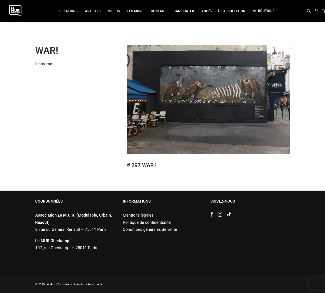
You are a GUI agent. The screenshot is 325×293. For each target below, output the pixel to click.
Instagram (44, 63)
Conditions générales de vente (150, 229)
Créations (68, 11)
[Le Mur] (15, 11)
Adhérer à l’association (223, 11)
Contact (158, 11)
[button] (309, 11)
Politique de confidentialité (147, 222)
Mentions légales (138, 215)
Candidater (184, 11)
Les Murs (135, 11)
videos (114, 11)
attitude (97, 284)
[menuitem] (68, 11)
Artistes (93, 11)
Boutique (266, 11)
